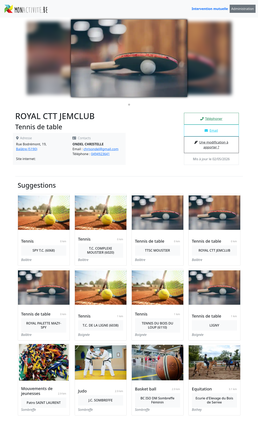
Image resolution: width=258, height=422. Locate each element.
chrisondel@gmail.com (100, 149)
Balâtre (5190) (26, 149)
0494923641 (100, 154)
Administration (242, 9)
